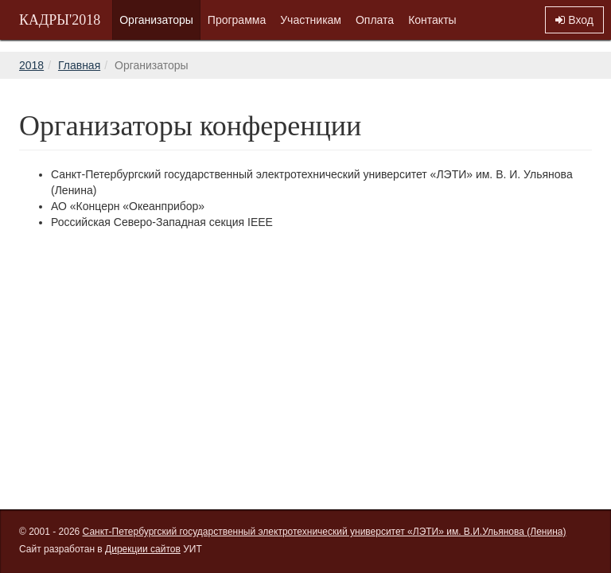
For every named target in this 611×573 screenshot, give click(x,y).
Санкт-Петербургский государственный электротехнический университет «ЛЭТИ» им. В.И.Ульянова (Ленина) (324, 531)
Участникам (310, 20)
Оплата (375, 20)
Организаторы (156, 20)
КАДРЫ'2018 (59, 20)
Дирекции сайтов (143, 549)
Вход (574, 20)
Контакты (432, 20)
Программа (237, 20)
